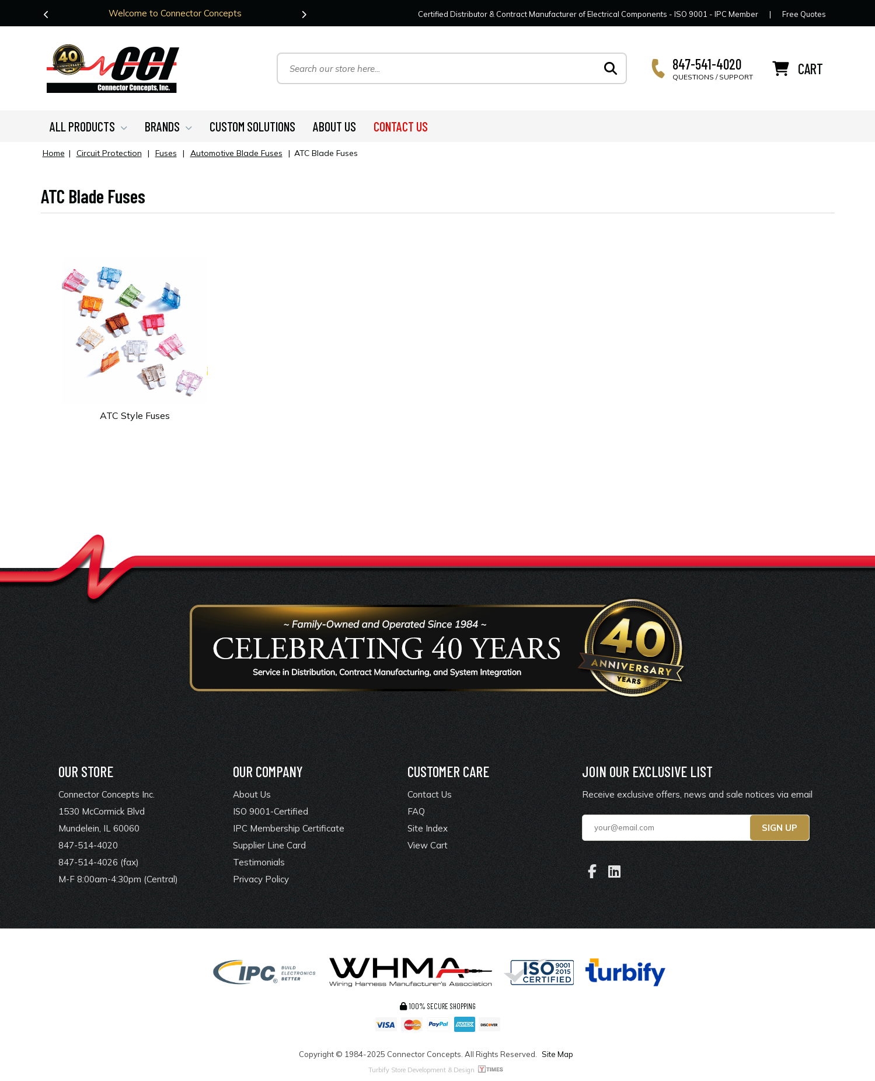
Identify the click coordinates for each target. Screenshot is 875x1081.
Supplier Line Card (269, 845)
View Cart (427, 845)
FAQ (416, 811)
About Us (252, 794)
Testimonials (259, 862)
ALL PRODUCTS (88, 126)
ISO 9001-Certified (270, 811)
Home (54, 153)
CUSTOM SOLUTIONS (252, 126)
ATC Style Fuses (135, 415)
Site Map (557, 1054)
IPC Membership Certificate (288, 828)
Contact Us (429, 794)
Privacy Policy (261, 879)
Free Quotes (804, 14)
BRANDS (168, 126)
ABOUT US (334, 126)
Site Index (427, 828)
